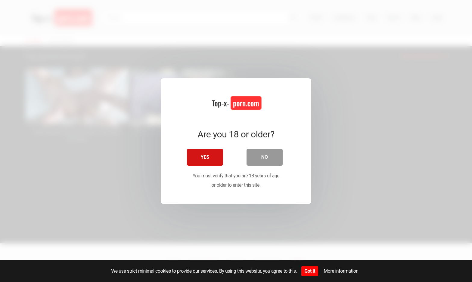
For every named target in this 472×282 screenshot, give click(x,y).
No (264, 157)
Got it (309, 271)
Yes (205, 157)
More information (341, 271)
